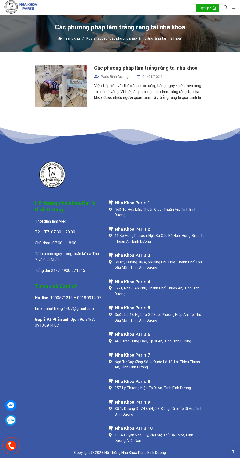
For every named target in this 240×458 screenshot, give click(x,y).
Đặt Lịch (208, 8)
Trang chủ (69, 38)
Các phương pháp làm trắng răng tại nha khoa (145, 68)
